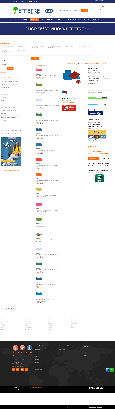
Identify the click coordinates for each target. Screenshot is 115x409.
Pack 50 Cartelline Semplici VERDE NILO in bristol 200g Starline (47, 90)
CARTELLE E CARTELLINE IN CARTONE (95, 63)
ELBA (49, 320)
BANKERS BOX (52, 314)
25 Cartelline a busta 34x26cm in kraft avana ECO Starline (47, 240)
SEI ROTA (27, 330)
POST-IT (50, 328)
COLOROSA (28, 318)
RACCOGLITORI (67, 49)
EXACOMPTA (28, 322)
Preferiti (37, 359)
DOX (2, 320)
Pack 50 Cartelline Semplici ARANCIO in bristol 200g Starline (47, 180)
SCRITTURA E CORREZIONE (8, 117)
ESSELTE (73, 320)
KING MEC (74, 324)
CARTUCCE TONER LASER (74, 19)
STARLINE (50, 330)
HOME (17, 19)
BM (49, 316)
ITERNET (50, 324)
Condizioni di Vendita (40, 366)
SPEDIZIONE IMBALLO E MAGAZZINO (11, 130)
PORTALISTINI (35, 49)
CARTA (3, 91)
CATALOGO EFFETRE (47, 19)
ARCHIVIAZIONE (5, 78)
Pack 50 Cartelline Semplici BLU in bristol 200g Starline (47, 135)
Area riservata (38, 369)
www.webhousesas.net (36, 387)
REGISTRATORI (82, 49)
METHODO (51, 326)
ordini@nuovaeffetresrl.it (18, 366)
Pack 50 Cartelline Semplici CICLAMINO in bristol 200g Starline (46, 76)
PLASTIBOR (28, 328)
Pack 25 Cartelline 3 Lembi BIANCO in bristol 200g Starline (47, 255)
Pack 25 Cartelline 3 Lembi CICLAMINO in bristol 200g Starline (46, 210)
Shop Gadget (62, 349)
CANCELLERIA (5, 87)
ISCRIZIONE (24, 19)
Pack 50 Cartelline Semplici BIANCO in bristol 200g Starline (47, 105)
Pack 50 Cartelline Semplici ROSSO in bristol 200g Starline (47, 165)
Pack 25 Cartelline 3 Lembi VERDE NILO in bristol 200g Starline (47, 225)
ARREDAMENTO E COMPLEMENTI (10, 84)
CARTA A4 (96, 19)
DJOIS (73, 318)
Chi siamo (37, 349)
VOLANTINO (34, 19)
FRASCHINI (28, 324)
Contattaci (84, 355)
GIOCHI (3, 100)
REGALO (3, 114)
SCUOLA (3, 120)
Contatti (37, 362)
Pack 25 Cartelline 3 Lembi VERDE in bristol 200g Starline (47, 270)
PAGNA (73, 326)
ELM (2, 314)
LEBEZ (3, 326)
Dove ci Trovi (38, 353)
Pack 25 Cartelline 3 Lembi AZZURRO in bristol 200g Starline (46, 299)
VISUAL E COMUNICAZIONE (8, 133)
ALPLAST (27, 314)
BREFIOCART (75, 316)
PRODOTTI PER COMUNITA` (8, 110)
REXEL (3, 330)
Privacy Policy (85, 352)
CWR (49, 318)
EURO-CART (4, 322)
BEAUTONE (74, 314)
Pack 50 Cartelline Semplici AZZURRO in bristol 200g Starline (46, 150)
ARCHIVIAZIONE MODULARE (7, 46)
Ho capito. (99, 407)
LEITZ (26, 326)
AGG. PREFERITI (93, 146)
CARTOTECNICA (5, 94)
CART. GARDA (5, 318)
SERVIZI (3, 123)
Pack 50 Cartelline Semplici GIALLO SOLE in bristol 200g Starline (47, 195)
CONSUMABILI (5, 97)
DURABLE (27, 320)
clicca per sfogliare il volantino (11, 154)
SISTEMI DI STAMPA (6, 127)
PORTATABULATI (52, 49)
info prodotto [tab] (105, 158)
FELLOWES (4, 324)
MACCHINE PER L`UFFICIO (8, 107)
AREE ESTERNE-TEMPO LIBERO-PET (11, 81)
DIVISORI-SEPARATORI (84, 46)
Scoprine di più (92, 407)
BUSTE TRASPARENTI (22, 46)
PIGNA (3, 328)
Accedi (37, 356)
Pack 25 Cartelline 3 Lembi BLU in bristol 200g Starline (47, 284)
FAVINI (49, 322)
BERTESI (3, 316)
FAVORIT (73, 322)
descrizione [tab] (93, 158)
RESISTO (73, 328)
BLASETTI (27, 316)
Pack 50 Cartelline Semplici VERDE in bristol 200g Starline (47, 120)
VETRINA (87, 19)
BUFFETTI (60, 19)
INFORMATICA (5, 104)
